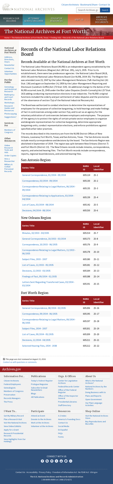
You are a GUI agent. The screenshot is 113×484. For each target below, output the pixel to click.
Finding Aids (56, 37)
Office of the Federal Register (67, 391)
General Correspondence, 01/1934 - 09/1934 (44, 175)
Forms (61, 436)
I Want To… (10, 411)
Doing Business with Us (95, 392)
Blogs (33, 393)
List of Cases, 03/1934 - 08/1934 (38, 204)
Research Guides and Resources (9, 108)
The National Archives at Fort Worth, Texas (30, 37)
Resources (64, 411)
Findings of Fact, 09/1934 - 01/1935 (39, 276)
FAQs (60, 433)
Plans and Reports (93, 396)
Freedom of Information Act (65, 472)
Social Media (63, 426)
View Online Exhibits (12, 426)
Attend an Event (38, 415)
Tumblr (56, 461)
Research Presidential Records (13, 434)
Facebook (42, 461)
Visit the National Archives (15, 422)
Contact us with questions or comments (19, 362)
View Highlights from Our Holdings (15, 440)
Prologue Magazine (39, 384)
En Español (63, 429)
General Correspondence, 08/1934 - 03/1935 (44, 307)
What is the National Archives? (94, 381)
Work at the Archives (40, 422)
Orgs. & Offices (67, 376)
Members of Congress (9, 131)
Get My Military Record (14, 415)
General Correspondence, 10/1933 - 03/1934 (44, 238)
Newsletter (9, 65)
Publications (38, 376)
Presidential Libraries (67, 401)
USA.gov (94, 472)
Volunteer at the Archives (42, 426)
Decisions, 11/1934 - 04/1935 (36, 339)
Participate (37, 411)
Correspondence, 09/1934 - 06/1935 (39, 313)
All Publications (37, 397)
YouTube (61, 461)
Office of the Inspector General (68, 397)
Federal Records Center (68, 386)
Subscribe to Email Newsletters (39, 388)
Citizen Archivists (70, 4)
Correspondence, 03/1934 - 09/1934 (39, 180)
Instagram (52, 461)
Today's (42, 380)
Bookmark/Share (89, 4)
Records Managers (12, 398)
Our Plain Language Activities (93, 404)
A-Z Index (62, 415)
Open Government (93, 399)
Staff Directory (64, 405)
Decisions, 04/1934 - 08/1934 (36, 210)
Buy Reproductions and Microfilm (95, 422)
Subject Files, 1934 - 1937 (34, 328)
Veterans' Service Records (33, 19)
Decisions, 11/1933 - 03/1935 (36, 270)
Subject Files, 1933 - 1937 (34, 259)
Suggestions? (10, 117)
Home (7, 37)
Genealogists (10, 387)
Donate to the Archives (41, 419)
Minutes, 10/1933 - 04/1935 (35, 232)
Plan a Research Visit (13, 419)
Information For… (14, 376)
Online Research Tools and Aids (8, 149)
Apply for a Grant (11, 429)
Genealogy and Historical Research (10, 89)
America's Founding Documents (101, 20)
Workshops (9, 102)
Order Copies (10, 155)
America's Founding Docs (69, 419)
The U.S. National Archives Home (28, 7)
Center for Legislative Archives (67, 381)
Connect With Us (56, 456)
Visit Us (79, 19)
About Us (90, 376)
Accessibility (32, 472)
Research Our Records (11, 19)
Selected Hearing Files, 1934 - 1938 (39, 345)
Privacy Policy (45, 472)
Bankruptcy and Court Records (9, 97)
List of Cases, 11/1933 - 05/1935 (38, 264)
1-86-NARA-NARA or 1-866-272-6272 (56, 479)
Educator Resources (56, 19)
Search (105, 10)
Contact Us (104, 4)
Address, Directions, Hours (9, 59)
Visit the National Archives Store (96, 416)
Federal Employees (12, 384)
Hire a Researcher (9, 159)
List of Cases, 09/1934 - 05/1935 (38, 334)
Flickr (70, 461)
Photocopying (10, 113)
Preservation (9, 394)
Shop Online (92, 411)
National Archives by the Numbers (96, 387)
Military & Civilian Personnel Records (8, 168)
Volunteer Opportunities (10, 72)
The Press (8, 401)
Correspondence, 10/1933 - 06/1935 (39, 244)
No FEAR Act (83, 472)
